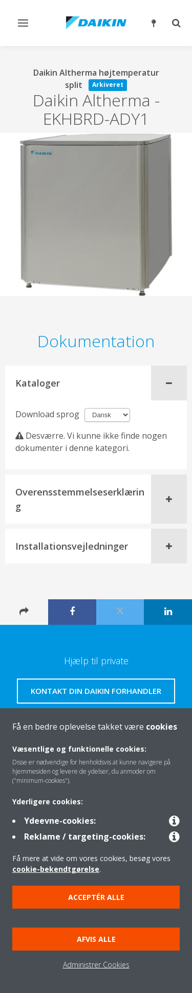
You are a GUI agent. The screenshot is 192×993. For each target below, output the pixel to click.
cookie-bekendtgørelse (55, 869)
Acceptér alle (96, 897)
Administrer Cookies (96, 964)
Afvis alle (96, 939)
